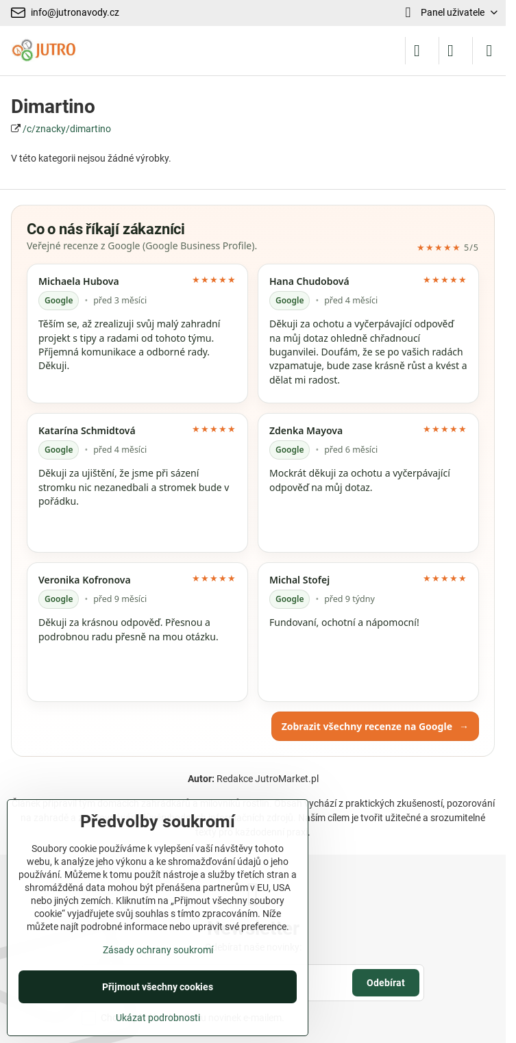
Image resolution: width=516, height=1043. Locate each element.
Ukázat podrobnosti (158, 1017)
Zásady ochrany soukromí (158, 949)
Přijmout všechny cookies (157, 986)
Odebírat (386, 982)
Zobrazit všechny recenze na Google (375, 726)
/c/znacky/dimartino (67, 128)
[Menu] (489, 50)
